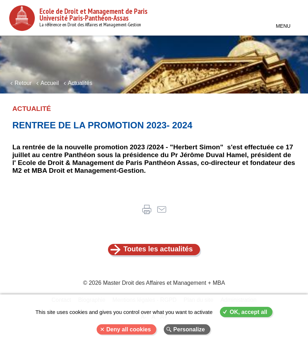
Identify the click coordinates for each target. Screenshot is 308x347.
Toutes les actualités (158, 249)
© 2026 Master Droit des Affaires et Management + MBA (154, 283)
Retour (23, 83)
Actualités (80, 83)
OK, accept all (248, 312)
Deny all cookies (128, 329)
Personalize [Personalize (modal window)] (189, 329)
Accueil (49, 83)
